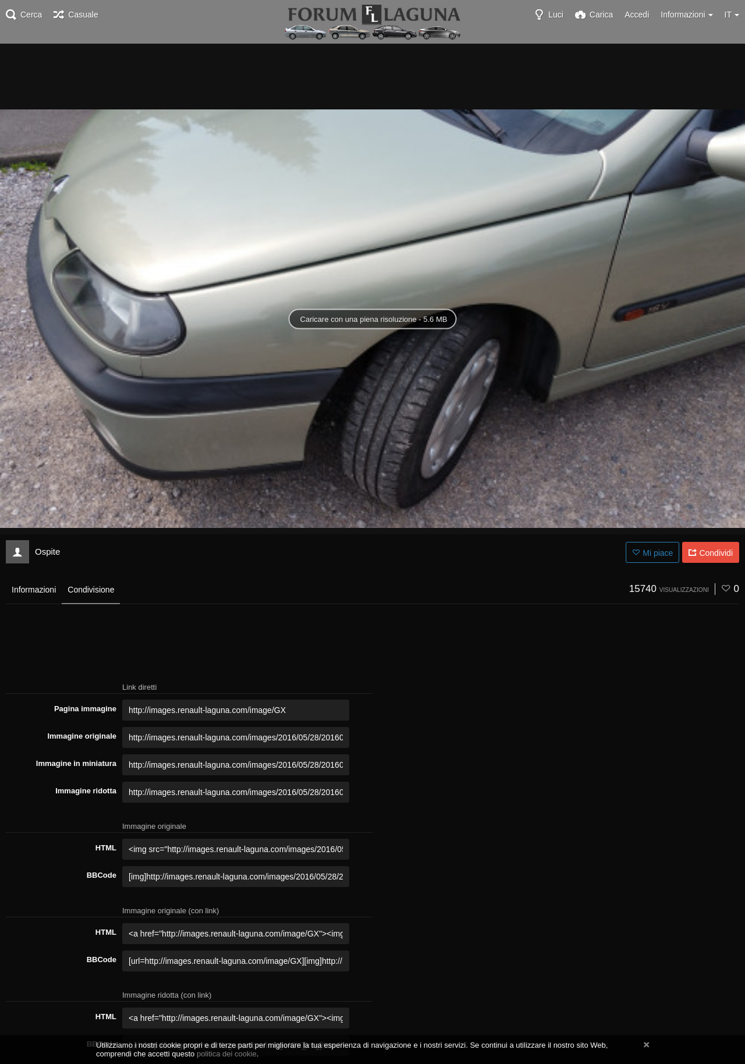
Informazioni (34, 589)
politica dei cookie (227, 1053)
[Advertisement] (372, 75)
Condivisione (91, 589)
